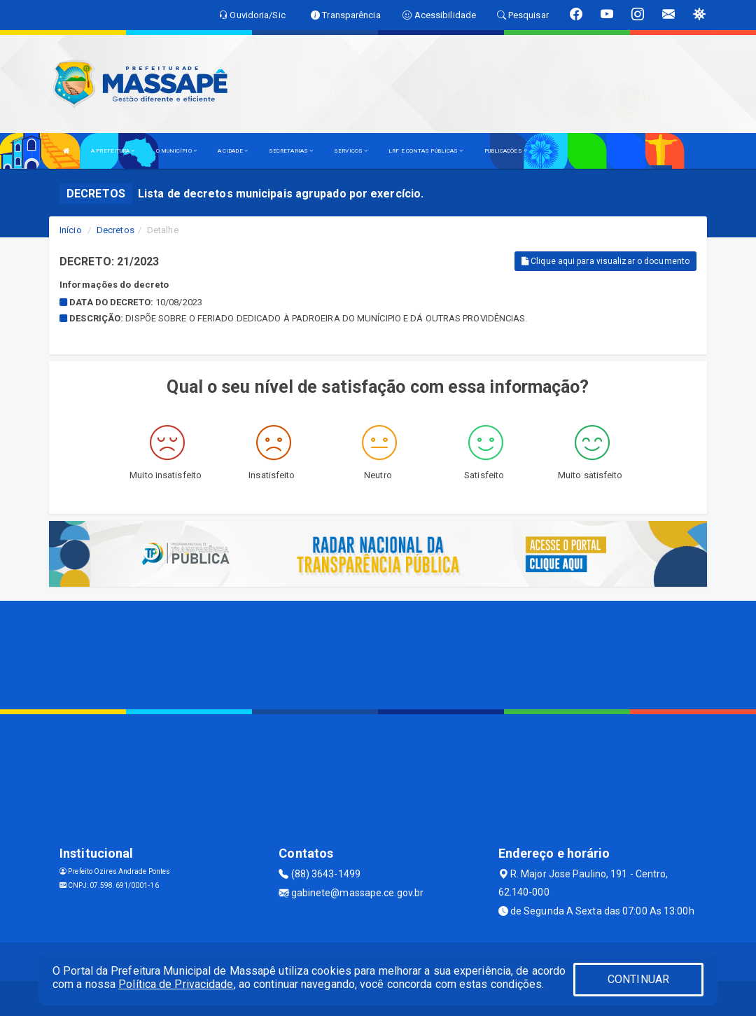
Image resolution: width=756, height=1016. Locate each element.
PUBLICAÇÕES (505, 151)
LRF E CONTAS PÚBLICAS (425, 151)
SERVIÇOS (351, 151)
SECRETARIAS (291, 151)
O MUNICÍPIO (176, 151)
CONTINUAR (638, 979)
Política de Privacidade (175, 984)
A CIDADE (233, 151)
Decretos (115, 230)
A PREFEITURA (112, 151)
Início (70, 230)
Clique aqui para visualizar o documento (606, 261)
